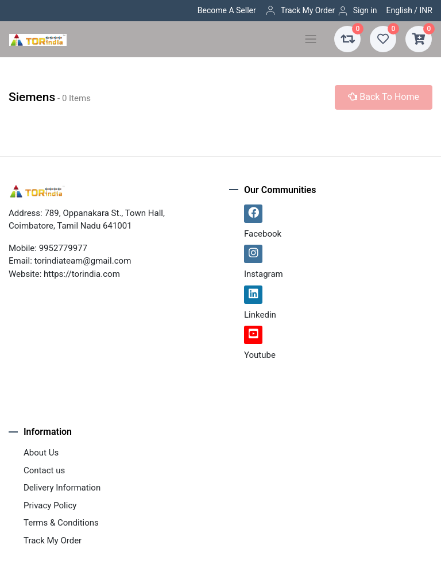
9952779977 (63, 248)
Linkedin (260, 315)
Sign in (357, 11)
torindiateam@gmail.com (82, 261)
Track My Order (300, 10)
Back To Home (383, 96)
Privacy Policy (50, 505)
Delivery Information (62, 487)
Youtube (260, 355)
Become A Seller (227, 10)
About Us (41, 452)
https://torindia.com (82, 274)
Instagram (263, 274)
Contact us (44, 470)
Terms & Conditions (61, 523)
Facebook (262, 234)
